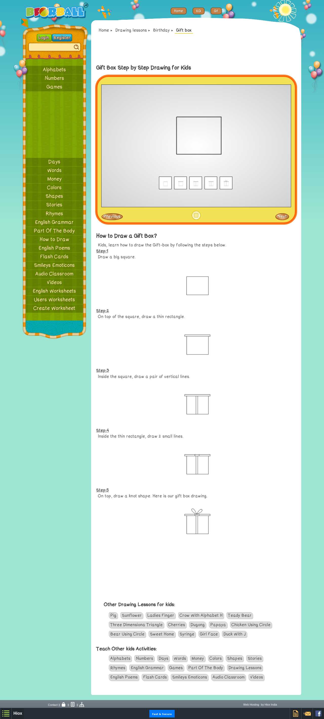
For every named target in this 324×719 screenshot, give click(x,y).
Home (104, 30)
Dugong (198, 624)
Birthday (161, 30)
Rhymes (54, 214)
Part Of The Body (54, 231)
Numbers (54, 78)
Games (55, 87)
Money (54, 179)
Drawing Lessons (245, 667)
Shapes (54, 196)
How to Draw (54, 240)
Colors (54, 188)
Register (62, 37)
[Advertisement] (54, 124)
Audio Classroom (54, 274)
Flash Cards (54, 257)
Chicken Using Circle (251, 624)
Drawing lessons (131, 30)
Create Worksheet (54, 308)
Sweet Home (162, 634)
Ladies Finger (160, 615)
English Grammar (54, 222)
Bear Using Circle (127, 634)
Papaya (218, 624)
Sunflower (132, 615)
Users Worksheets (54, 300)
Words (54, 170)
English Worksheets (54, 291)
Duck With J (235, 634)
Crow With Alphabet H (201, 615)
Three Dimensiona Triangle (136, 624)
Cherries (176, 624)
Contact (53, 704)
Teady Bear (240, 615)
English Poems (54, 248)
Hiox (17, 713)
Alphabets (54, 70)
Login (44, 37)
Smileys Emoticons (54, 265)
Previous (112, 216)
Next (282, 216)
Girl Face (209, 634)
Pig (113, 615)
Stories (54, 205)
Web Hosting (251, 704)
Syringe (187, 634)
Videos (54, 283)
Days (54, 162)
